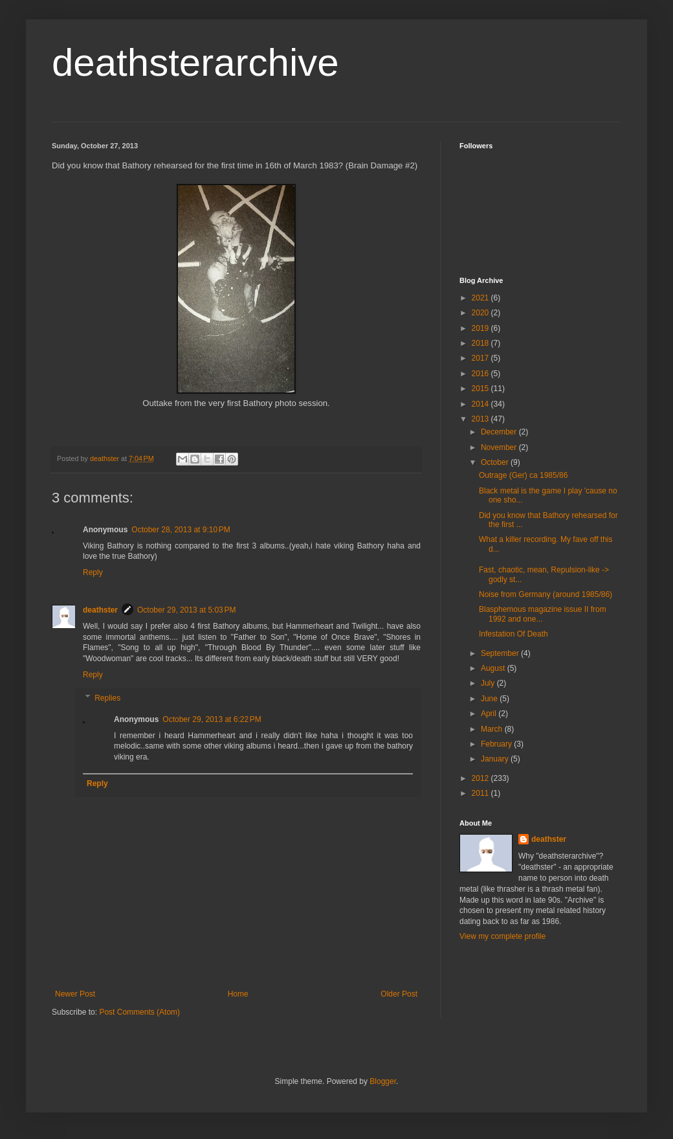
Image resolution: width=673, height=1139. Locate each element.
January (496, 758)
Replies (107, 698)
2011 (481, 793)
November (500, 447)
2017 (481, 358)
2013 (481, 418)
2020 (481, 312)
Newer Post (75, 993)
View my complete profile (502, 936)
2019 (481, 328)
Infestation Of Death (513, 633)
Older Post (399, 993)
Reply (93, 572)
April (489, 713)
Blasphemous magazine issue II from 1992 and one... (542, 614)
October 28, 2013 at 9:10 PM (180, 529)
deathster (100, 610)
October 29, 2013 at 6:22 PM (211, 719)
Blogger (383, 1081)
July (489, 683)
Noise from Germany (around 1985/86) (545, 594)
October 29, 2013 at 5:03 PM (186, 610)
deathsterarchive (195, 62)
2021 (481, 297)
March (493, 729)
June (490, 698)
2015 (481, 388)
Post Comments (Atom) (139, 1012)
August (494, 668)
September (501, 653)
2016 (481, 373)
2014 (481, 404)
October (496, 462)
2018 (481, 343)
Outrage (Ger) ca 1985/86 (523, 475)
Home (238, 993)
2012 (481, 778)
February (497, 744)
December (500, 431)
